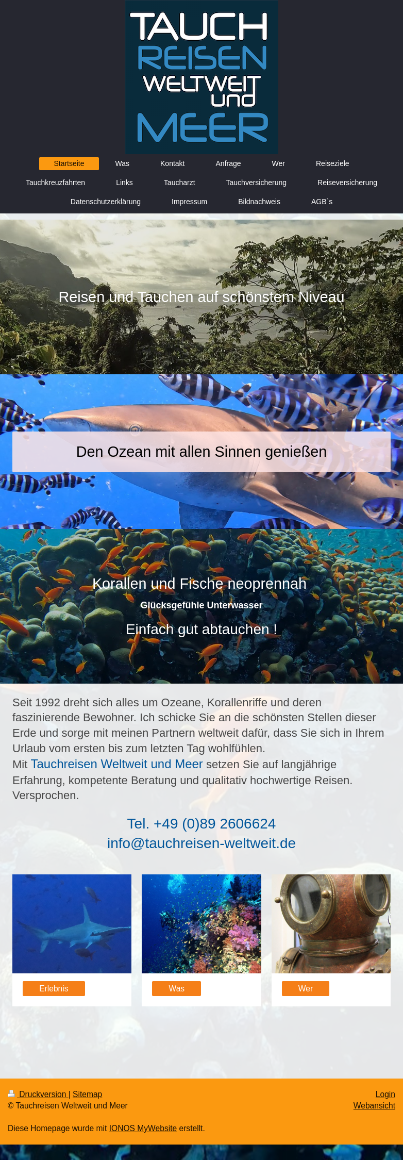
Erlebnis (53, 988)
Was (177, 988)
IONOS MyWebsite (143, 1128)
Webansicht (374, 1105)
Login (385, 1094)
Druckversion (38, 1094)
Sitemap (87, 1094)
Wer (305, 988)
